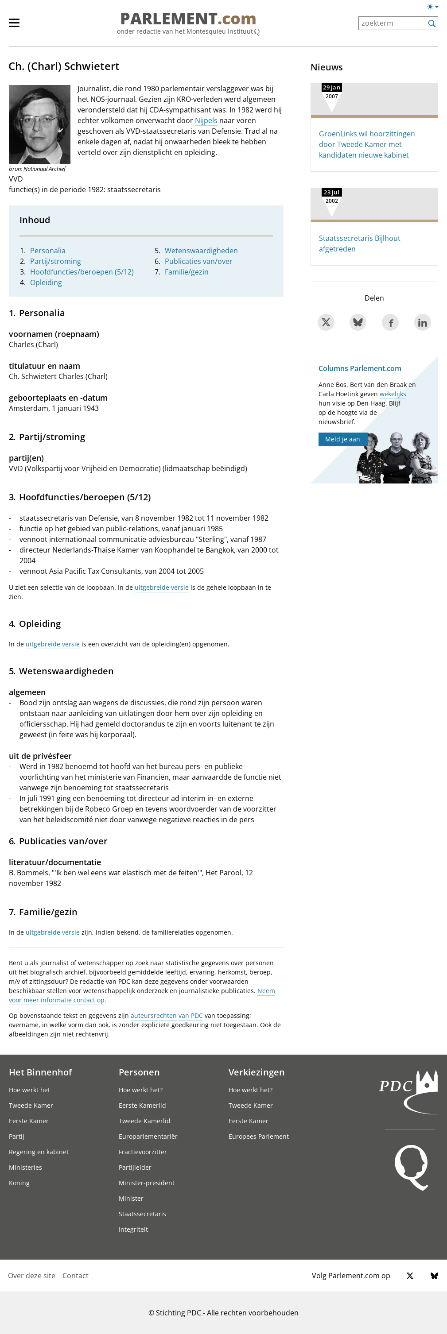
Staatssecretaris (142, 1214)
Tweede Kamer (31, 1105)
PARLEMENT (188, 19)
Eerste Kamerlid (142, 1105)
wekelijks (393, 394)
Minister (131, 1198)
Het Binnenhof (40, 1072)
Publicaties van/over (199, 261)
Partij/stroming (55, 261)
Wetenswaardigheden (201, 250)
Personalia (48, 250)
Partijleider (135, 1167)
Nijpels (206, 120)
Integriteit (133, 1229)
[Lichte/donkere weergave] (435, 8)
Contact (75, 1275)
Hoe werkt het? (141, 1090)
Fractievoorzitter (143, 1152)
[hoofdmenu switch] (14, 26)
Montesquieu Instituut (220, 31)
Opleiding (46, 282)
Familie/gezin (187, 272)
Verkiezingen (257, 1072)
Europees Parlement (259, 1136)
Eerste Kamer (29, 1121)
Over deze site (31, 1275)
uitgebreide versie (162, 587)
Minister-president (147, 1183)
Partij (16, 1136)
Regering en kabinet (39, 1152)
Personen (139, 1072)
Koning (19, 1183)
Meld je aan (342, 439)
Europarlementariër (148, 1136)
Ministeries (25, 1167)
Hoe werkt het (29, 1090)
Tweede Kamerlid (145, 1121)
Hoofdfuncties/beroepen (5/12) (82, 272)
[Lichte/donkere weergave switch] (435, 7)
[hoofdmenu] (18, 26)
